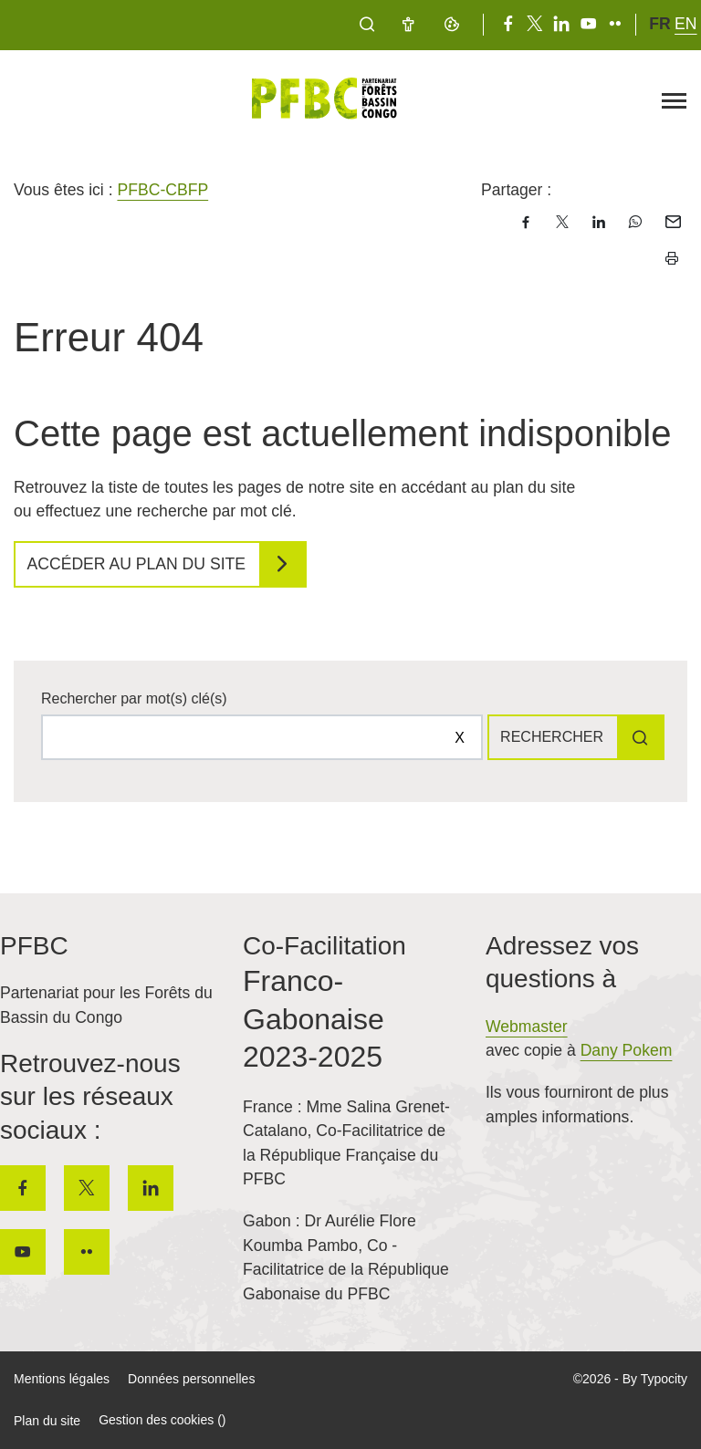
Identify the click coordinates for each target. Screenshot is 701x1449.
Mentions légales (62, 1378)
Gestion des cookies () (162, 1420)
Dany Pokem (627, 1050)
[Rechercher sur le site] (262, 737)
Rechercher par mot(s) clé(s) (134, 698)
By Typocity (655, 1378)
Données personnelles (191, 1378)
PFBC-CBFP (162, 190)
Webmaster (527, 1026)
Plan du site (47, 1420)
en (685, 24)
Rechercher (551, 737)
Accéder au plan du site (136, 564)
